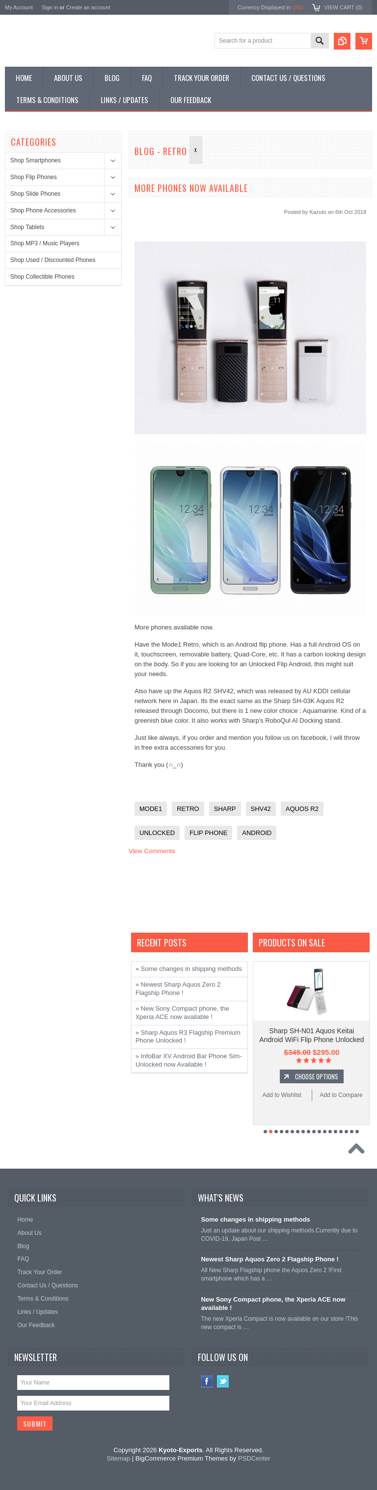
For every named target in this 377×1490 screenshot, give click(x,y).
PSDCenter (254, 1458)
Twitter (223, 1381)
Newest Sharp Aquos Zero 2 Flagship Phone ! (270, 1259)
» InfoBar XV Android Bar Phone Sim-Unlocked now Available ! (188, 1060)
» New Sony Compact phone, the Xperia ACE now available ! (182, 1012)
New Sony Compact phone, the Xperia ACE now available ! (273, 1303)
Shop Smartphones (35, 160)
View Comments (152, 851)
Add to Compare (341, 1095)
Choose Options (316, 1076)
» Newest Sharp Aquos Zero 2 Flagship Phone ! (177, 988)
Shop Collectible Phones (42, 276)
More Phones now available (191, 188)
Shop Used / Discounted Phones (52, 260)
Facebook (207, 1381)
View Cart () (343, 7)
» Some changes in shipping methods (188, 968)
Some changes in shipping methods (255, 1219)
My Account (19, 7)
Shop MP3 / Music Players (45, 243)
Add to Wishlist (282, 1095)
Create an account (88, 7)
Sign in (50, 7)
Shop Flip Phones (33, 177)
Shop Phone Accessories (43, 210)
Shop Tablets (27, 227)
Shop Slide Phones (35, 193)
